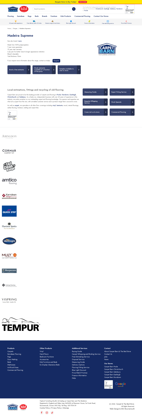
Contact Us (108, 354)
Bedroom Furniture (47, 357)
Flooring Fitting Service (80, 367)
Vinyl (41, 351)
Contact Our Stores (101, 16)
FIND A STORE (82, 2)
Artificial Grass (12, 367)
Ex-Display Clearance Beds (50, 365)
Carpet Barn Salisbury (112, 372)
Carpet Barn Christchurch (113, 369)
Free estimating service (108, 23)
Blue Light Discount (71, 23)
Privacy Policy (56, 408)
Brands (44, 16)
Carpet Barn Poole (111, 366)
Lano (20, 41)
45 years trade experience (15, 23)
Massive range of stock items (52, 23)
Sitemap (66, 408)
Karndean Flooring (14, 354)
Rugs (29, 16)
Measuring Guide (78, 362)
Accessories (44, 359)
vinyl (54, 105)
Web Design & (115, 409)
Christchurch (99, 9)
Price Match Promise (126, 23)
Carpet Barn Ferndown (112, 377)
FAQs (74, 378)
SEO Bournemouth (128, 409)
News (106, 359)
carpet (17, 105)
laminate (60, 105)
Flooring (10, 16)
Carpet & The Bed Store (125, 404)
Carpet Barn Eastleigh (112, 374)
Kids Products (66, 16)
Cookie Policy (45, 408)
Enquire (56, 61)
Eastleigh (106, 9)
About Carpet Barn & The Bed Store (117, 351)
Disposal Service (78, 359)
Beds (37, 16)
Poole (86, 10)
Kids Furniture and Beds (48, 362)
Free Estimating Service (81, 357)
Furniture (54, 16)
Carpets (10, 351)
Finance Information (89, 23)
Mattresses (11, 365)
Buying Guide (77, 351)
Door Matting (12, 359)
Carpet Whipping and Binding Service (86, 354)
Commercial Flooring (82, 16)
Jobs (105, 357)
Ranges (15, 28)
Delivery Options (78, 365)
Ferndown (119, 9)
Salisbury (113, 9)
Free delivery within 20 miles (34, 23)
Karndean (20, 16)
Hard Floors (44, 354)
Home (9, 28)
